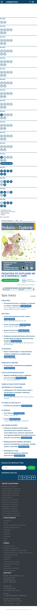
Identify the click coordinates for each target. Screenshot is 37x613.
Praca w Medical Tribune (11, 604)
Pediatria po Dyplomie (7, 220)
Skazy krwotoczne (11, 330)
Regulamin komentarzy (11, 568)
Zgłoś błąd (7, 557)
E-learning (6, 536)
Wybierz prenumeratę (10, 280)
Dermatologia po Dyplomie (11, 489)
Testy (5, 539)
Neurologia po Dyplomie (10, 502)
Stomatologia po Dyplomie (11, 516)
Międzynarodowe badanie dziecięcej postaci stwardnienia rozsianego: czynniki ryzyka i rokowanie (19, 444)
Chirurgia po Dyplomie (9, 486)
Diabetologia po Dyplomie (11, 491)
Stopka (3, 214)
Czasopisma (7, 521)
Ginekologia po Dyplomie (10, 493)
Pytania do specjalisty (12, 406)
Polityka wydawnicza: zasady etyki (15, 550)
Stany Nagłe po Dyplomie (11, 513)
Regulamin (7, 566)
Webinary (6, 532)
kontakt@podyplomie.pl (11, 590)
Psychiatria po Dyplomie (10, 511)
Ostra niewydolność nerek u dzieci (17, 316)
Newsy (5, 523)
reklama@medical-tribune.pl (12, 601)
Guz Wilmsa (8, 413)
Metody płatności (9, 571)
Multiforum (7, 530)
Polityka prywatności (10, 555)
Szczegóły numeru (6, 210)
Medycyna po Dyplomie (10, 500)
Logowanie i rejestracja (11, 564)
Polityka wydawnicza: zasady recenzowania (18, 553)
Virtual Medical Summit (11, 527)
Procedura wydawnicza (11, 548)
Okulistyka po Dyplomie (10, 504)
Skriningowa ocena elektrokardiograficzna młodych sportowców (16, 453)
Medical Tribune (7, 498)
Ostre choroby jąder (11, 325)
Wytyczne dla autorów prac (8, 211)
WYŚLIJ (31, 468)
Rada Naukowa (5, 213)
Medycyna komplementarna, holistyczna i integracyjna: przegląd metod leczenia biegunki (19, 338)
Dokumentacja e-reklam (11, 562)
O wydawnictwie (9, 546)
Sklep (5, 541)
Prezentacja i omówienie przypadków (18, 365)
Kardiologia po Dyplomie (10, 495)
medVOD (6, 534)
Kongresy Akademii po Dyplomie (14, 525)
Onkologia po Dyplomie (10, 507)
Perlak (6, 419)
